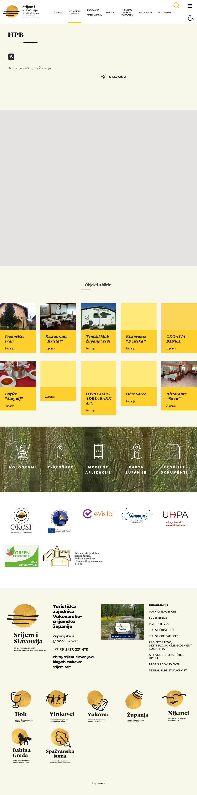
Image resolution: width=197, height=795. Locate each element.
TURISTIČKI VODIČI (161, 630)
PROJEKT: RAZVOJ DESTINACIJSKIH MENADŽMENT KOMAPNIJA (170, 646)
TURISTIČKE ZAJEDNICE (164, 636)
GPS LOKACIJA (113, 76)
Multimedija (164, 12)
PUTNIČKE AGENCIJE (162, 611)
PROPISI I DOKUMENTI (164, 664)
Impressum (98, 783)
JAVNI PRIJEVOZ (159, 624)
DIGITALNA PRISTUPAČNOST (168, 670)
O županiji (57, 12)
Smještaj (110, 12)
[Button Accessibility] (191, 24)
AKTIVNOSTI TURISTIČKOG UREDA (166, 656)
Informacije (145, 12)
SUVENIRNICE (158, 618)
